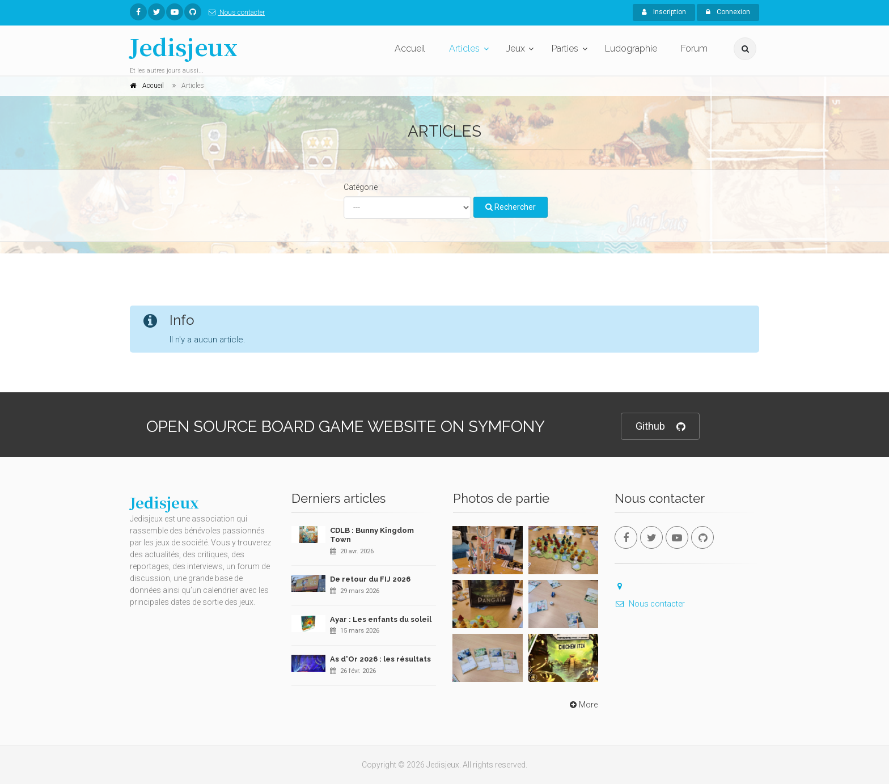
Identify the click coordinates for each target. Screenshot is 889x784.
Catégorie (361, 187)
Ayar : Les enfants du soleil (380, 619)
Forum (694, 48)
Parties (565, 48)
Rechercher (510, 206)
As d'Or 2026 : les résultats (380, 659)
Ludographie (631, 48)
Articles (464, 48)
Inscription (664, 12)
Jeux (515, 48)
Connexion (728, 12)
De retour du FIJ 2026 (370, 579)
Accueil (410, 48)
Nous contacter (234, 12)
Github (660, 426)
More (583, 704)
